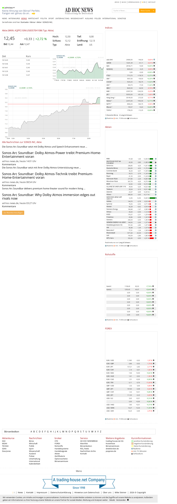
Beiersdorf (110, 230)
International (34, 461)
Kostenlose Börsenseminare (112, 444)
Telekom (109, 189)
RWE (108, 159)
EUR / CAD (110, 379)
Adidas (108, 201)
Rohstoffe (59, 446)
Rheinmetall (110, 233)
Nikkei (109, 101)
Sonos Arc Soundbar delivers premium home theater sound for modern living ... (43, 188)
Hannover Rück (112, 179)
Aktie (39, 22)
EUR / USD (110, 360)
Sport (31, 448)
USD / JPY (109, 395)
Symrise (109, 204)
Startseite (24, 22)
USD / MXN (110, 408)
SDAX (4, 448)
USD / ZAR (110, 411)
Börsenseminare (61, 461)
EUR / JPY (109, 367)
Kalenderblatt (34, 463)
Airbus (108, 212)
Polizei (31, 456)
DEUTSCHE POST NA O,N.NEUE (113, 162)
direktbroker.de (112, 448)
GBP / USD (110, 386)
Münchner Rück (112, 181)
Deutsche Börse (112, 115)
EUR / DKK (110, 373)
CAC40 (109, 82)
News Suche (145, 10)
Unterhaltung (34, 458)
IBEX (108, 88)
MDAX (4, 443)
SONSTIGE (122, 18)
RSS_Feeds (84, 448)
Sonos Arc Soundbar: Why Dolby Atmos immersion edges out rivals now (48, 196)
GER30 (108, 63)
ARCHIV (117, 2)
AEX (108, 85)
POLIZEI (97, 18)
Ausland (32, 453)
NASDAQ (109, 69)
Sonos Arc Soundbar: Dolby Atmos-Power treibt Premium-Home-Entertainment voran (51, 154)
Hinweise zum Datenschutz (87, 492)
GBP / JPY (109, 389)
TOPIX (109, 110)
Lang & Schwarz (126, 115)
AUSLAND (89, 18)
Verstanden (121, 500)
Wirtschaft (33, 443)
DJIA (107, 66)
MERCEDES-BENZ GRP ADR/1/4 (114, 198)
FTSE (108, 75)
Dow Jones (6, 451)
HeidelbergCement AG (114, 225)
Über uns (107, 492)
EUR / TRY (109, 382)
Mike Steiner (120, 492)
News (20, 492)
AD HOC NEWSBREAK (89, 441)
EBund (109, 107)
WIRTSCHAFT (33, 18)
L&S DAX (109, 60)
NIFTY (108, 104)
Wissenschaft (34, 451)
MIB (108, 91)
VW (107, 227)
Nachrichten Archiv (88, 451)
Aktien (57, 453)
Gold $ (108, 289)
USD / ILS (109, 398)
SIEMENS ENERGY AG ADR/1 (116, 222)
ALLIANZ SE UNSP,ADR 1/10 (116, 186)
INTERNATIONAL (109, 18)
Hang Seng (110, 98)
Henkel (108, 206)
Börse (32, 22)
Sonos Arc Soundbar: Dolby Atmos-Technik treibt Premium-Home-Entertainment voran (47, 175)
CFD (56, 441)
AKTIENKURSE (14, 18)
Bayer (108, 176)
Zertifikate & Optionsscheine (61, 457)
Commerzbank (111, 171)
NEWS (4, 18)
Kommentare (9, 164)
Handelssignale (61, 451)
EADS (108, 214)
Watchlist (84, 443)
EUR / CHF (110, 370)
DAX (4, 441)
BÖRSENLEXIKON (134, 2)
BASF (108, 184)
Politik (31, 446)
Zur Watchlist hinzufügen (13, 212)
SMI (108, 79)
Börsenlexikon (11, 431)
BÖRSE (24, 18)
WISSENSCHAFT (77, 18)
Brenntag (109, 173)
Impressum (42, 492)
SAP (107, 235)
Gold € (108, 286)
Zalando (109, 192)
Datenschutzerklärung (60, 492)
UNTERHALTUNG (62, 18)
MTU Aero (110, 238)
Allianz (108, 194)
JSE (108, 94)
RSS (144, 2)
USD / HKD (110, 405)
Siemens (109, 220)
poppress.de (111, 451)
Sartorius (109, 165)
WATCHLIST (152, 2)
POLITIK (43, 18)
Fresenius (109, 217)
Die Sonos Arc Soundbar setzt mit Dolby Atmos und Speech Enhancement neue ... (44, 146)
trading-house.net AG (114, 441)
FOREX (57, 443)
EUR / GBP (110, 363)
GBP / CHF (110, 392)
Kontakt (83, 453)
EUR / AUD (110, 376)
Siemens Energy (112, 209)
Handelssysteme (61, 448)
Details (112, 500)
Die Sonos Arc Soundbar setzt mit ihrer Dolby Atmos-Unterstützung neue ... (41, 167)
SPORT (51, 18)
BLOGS (124, 2)
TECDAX (5, 446)
